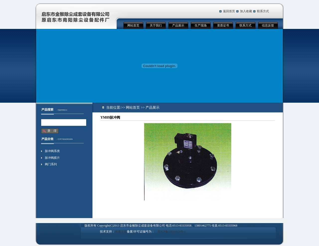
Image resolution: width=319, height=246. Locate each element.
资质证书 (223, 25)
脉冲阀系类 (52, 151)
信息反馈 (268, 25)
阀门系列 (51, 164)
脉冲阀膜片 (52, 158)
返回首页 (229, 11)
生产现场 (201, 25)
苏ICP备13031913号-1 (172, 231)
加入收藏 (246, 11)
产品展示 (178, 25)
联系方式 (263, 11)
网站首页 (133, 25)
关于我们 (156, 25)
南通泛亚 (121, 231)
